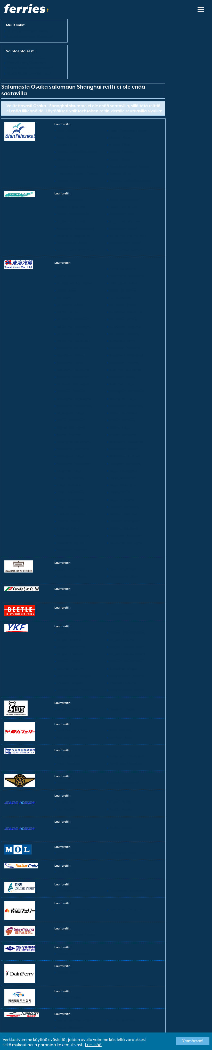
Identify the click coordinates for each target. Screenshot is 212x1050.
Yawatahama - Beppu (71, 576)
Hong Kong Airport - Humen (76, 934)
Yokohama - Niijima (70, 543)
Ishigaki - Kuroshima (71, 647)
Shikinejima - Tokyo (70, 456)
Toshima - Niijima (69, 521)
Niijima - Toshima (69, 435)
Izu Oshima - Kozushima (126, 312)
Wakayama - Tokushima (126, 909)
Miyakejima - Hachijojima (74, 406)
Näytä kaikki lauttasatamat (29, 68)
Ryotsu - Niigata (121, 809)
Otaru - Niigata (120, 159)
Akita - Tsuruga (67, 137)
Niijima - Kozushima (70, 420)
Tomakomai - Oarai (123, 853)
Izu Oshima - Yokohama (73, 341)
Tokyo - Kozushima (122, 478)
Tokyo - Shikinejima (70, 499)
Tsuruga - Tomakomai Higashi (130, 181)
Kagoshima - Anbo (122, 214)
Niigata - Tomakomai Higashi (77, 152)
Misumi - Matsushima (124, 782)
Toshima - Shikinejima (125, 521)
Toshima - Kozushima (71, 514)
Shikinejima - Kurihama (73, 449)
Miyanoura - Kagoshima (73, 235)
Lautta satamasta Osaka (27, 31)
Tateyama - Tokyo (69, 471)
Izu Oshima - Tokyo (70, 334)
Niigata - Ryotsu (121, 802)
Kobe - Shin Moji (121, 730)
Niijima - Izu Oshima (123, 413)
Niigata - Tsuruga (121, 152)
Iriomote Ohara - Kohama (127, 676)
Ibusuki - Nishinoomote (72, 214)
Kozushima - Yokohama (73, 370)
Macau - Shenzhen (122, 1020)
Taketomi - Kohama (123, 683)
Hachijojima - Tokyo (123, 283)
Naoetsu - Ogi (66, 802)
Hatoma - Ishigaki (69, 632)
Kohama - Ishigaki (69, 661)
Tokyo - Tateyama (122, 499)
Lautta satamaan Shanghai (30, 36)
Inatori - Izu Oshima (123, 290)
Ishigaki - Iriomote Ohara (127, 647)
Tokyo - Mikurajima (123, 485)
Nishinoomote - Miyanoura (128, 250)
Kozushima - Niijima (70, 355)
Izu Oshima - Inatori (123, 305)
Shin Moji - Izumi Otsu (72, 737)
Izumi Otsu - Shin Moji (72, 730)
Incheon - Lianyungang (73, 953)
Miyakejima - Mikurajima (126, 406)
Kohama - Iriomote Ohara (127, 661)
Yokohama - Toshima (71, 550)
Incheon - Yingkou (69, 997)
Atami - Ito (64, 269)
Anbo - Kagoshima (70, 199)
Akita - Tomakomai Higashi (128, 130)
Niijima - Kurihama (122, 420)
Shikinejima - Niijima (123, 449)
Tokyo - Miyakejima (70, 492)
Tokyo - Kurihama (69, 485)
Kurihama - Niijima (122, 377)
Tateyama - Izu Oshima (125, 463)
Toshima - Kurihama (123, 514)
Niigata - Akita (67, 145)
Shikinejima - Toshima (125, 456)
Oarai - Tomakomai (70, 853)
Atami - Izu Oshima (123, 269)
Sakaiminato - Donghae (73, 890)
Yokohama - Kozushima (126, 535)
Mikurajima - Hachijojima (127, 391)
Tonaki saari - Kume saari (127, 763)
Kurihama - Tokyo (122, 384)
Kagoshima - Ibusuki (71, 221)
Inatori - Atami (67, 290)
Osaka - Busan (67, 872)
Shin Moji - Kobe (121, 737)
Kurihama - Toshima (71, 391)
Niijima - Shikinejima (71, 427)
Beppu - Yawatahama (71, 569)
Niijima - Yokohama (123, 435)
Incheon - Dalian (68, 972)
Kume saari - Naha (69, 756)
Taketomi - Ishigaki (70, 683)
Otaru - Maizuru (68, 159)
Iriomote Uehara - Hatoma (75, 690)
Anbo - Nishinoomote (124, 199)
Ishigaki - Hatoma (69, 640)
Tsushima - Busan (121, 614)
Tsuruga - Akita (120, 173)
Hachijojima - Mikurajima (127, 276)
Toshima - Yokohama (124, 528)
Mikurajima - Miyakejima (74, 398)
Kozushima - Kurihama (125, 348)
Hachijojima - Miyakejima (74, 283)
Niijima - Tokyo (120, 427)
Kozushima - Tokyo (70, 362)
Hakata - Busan (67, 595)
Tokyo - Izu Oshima (70, 478)
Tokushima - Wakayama (73, 909)
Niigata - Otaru (120, 145)
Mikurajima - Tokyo (123, 398)
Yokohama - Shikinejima (126, 543)
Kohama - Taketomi (70, 668)
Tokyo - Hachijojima (123, 471)
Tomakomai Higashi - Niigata (130, 166)
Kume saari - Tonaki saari (127, 756)
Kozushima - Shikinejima (126, 355)
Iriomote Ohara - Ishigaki (74, 676)
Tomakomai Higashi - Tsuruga (77, 173)
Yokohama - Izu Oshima (73, 535)
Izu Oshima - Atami (70, 305)
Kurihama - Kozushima (72, 377)
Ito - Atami (64, 298)
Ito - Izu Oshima (120, 298)
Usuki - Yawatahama (124, 569)
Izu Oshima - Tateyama (125, 326)
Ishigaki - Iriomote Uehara (127, 654)
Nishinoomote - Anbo (71, 243)
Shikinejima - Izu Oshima (74, 442)
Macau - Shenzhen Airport (75, 1020)
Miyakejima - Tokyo (70, 413)
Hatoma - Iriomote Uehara (127, 632)
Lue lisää (93, 1045)
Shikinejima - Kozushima (126, 442)
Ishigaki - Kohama (122, 640)
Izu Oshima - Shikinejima (74, 326)
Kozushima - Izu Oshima (73, 348)
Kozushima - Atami (122, 341)
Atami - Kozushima (70, 276)
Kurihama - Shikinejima (73, 384)
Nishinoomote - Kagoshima (75, 250)
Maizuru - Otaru (120, 137)
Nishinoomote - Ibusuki (125, 243)
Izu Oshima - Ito (67, 312)
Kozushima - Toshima (124, 362)
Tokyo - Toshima (68, 507)
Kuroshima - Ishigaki (123, 668)
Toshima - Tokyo (68, 528)
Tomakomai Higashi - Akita (75, 166)
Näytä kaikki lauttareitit (26, 57)
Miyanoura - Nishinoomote (128, 235)
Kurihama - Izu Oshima (125, 370)
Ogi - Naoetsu (66, 809)
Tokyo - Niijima (120, 492)
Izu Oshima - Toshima (124, 334)
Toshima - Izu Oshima (124, 507)
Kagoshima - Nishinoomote (75, 228)
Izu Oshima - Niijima (123, 319)
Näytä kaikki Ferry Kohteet (28, 73)
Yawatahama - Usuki (124, 576)
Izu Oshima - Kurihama (72, 319)
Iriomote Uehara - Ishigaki (127, 690)
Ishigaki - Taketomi (70, 654)
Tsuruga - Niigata (69, 181)
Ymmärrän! (192, 1041)
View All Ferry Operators (26, 62)
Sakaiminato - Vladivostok (128, 890)
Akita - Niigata (67, 130)
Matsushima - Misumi (71, 782)
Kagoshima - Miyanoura (126, 221)
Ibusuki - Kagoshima (71, 207)
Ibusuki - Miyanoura (123, 207)
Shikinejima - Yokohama (73, 463)
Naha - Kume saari (69, 763)
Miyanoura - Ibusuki (123, 228)
